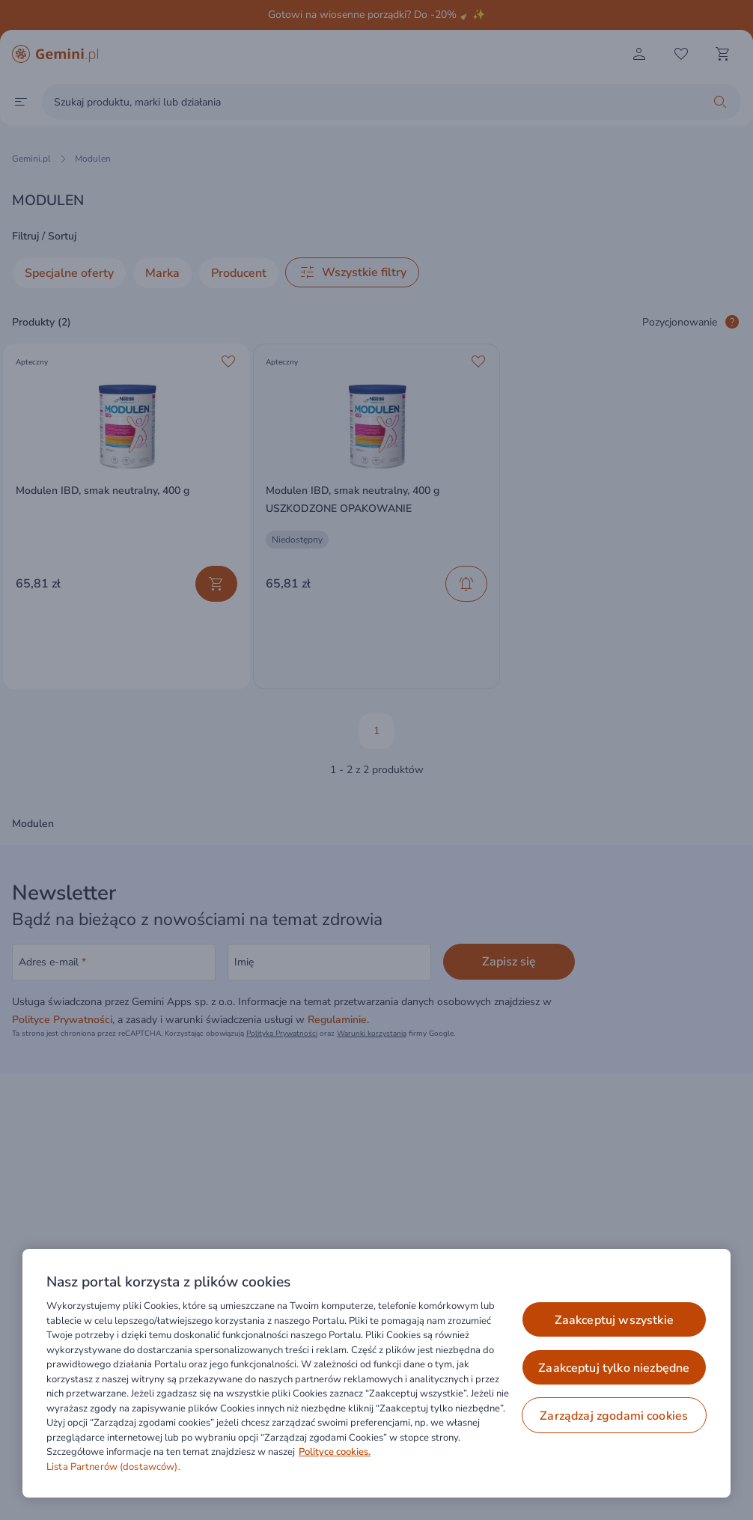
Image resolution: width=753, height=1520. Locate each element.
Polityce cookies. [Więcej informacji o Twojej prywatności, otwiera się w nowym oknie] (335, 1452)
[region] (376, 1373)
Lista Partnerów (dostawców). (113, 1467)
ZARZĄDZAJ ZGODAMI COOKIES (614, 1416)
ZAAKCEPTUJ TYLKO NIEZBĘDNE (613, 1368)
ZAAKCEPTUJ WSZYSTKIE (614, 1320)
